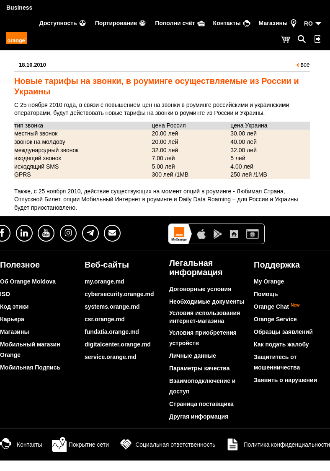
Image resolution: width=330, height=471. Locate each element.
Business (19, 7)
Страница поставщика (201, 404)
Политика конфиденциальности (277, 444)
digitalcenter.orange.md (118, 344)
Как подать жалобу (281, 344)
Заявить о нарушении (285, 380)
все (303, 64)
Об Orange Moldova (28, 281)
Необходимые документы (207, 301)
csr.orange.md (105, 319)
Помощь (266, 294)
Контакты (21, 444)
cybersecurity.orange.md (119, 294)
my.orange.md (104, 281)
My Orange (269, 281)
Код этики (14, 306)
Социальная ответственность (167, 444)
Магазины (14, 331)
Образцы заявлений (283, 331)
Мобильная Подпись (30, 367)
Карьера (12, 319)
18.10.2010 (32, 65)
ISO (5, 294)
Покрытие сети (80, 444)
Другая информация (198, 416)
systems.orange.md (112, 306)
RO (308, 23)
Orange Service (275, 319)
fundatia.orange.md (112, 331)
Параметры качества (199, 368)
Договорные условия (200, 289)
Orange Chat (277, 306)
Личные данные (192, 355)
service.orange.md (111, 357)
